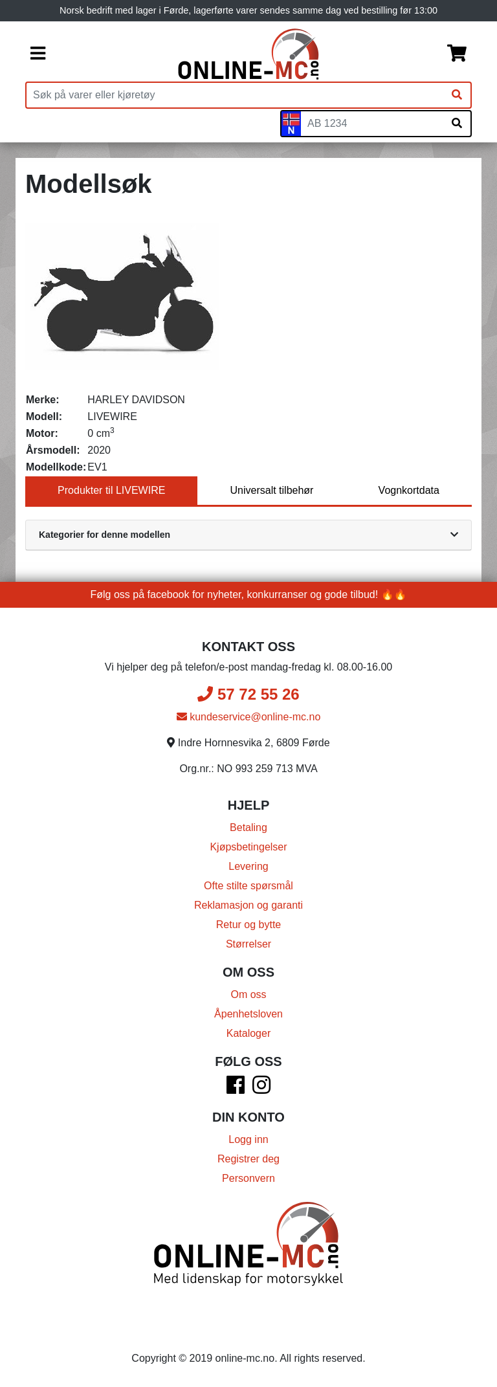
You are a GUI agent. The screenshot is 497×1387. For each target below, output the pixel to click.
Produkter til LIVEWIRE (111, 490)
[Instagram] (261, 1088)
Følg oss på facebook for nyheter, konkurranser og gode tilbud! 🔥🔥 (249, 594)
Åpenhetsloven (248, 1013)
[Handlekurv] (457, 54)
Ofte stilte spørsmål (248, 885)
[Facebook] (235, 1088)
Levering (248, 866)
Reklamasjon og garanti (248, 905)
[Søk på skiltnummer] (457, 123)
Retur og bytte (249, 924)
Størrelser (248, 943)
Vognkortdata (409, 490)
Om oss (248, 994)
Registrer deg (248, 1158)
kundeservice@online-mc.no (249, 716)
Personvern (248, 1178)
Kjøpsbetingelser (248, 846)
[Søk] (457, 95)
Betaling (248, 827)
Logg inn (248, 1139)
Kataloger (248, 1033)
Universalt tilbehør (272, 490)
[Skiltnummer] (372, 123)
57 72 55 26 (248, 694)
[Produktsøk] (235, 95)
